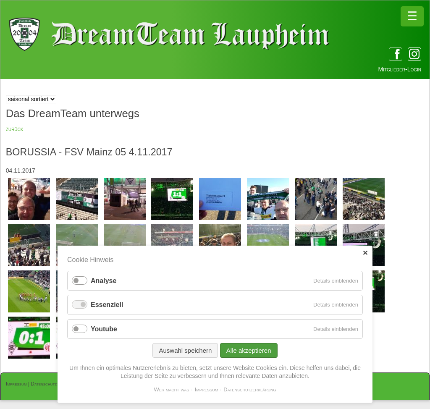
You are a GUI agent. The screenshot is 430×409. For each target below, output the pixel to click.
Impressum (16, 384)
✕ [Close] (365, 253)
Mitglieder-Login (399, 69)
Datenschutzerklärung (249, 389)
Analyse (103, 280)
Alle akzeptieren (248, 350)
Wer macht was (171, 389)
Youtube (104, 329)
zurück (15, 129)
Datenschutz (44, 384)
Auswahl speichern (185, 350)
